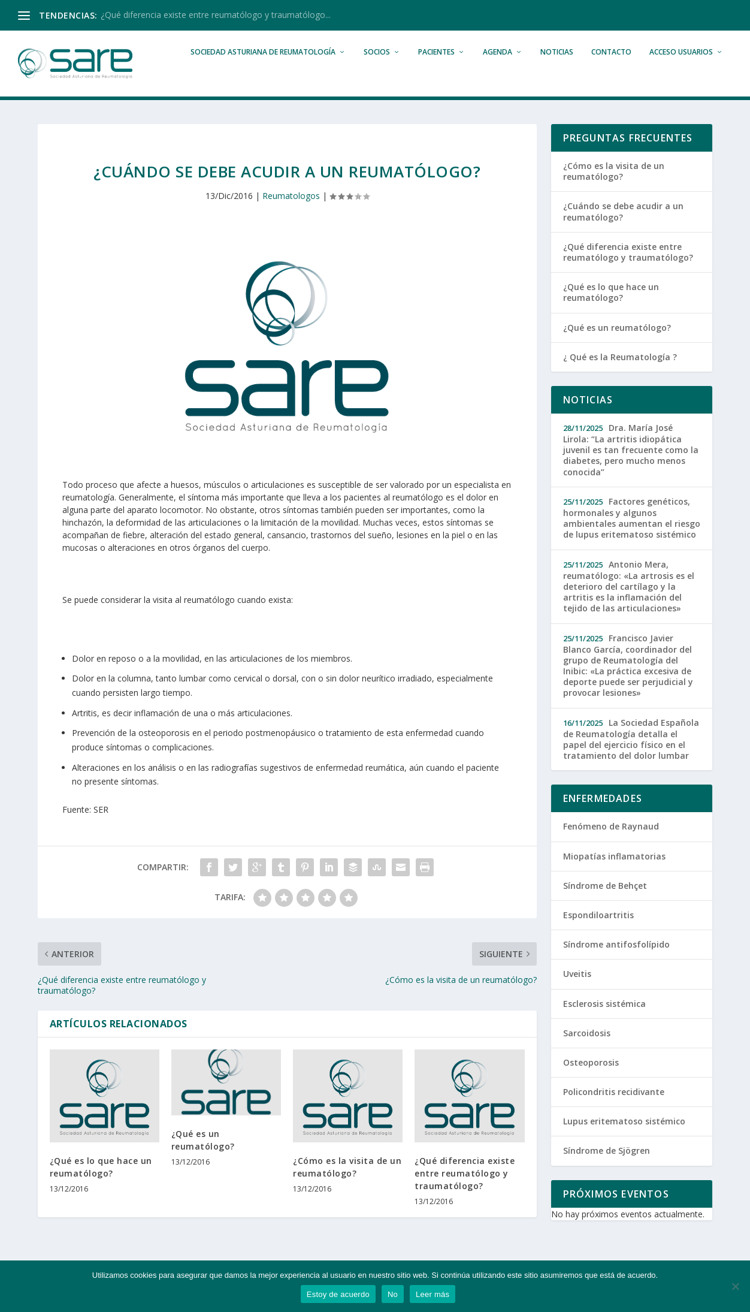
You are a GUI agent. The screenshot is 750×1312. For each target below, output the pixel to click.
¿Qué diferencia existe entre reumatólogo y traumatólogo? (465, 1194)
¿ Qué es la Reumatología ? (620, 378)
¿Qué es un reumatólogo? (617, 348)
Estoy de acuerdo (338, 1294)
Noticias (556, 72)
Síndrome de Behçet (605, 906)
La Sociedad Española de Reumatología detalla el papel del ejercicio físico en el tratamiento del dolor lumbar (631, 760)
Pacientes (436, 72)
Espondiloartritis (598, 936)
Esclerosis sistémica (604, 1024)
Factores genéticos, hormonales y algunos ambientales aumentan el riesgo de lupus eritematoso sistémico (631, 539)
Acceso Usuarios (681, 72)
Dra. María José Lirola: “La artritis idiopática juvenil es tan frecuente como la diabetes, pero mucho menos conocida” (630, 471)
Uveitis (577, 994)
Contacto (611, 72)
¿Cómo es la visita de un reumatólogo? (613, 192)
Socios (377, 72)
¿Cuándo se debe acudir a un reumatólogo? (623, 232)
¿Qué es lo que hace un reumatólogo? (611, 313)
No (393, 1294)
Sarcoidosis (586, 1054)
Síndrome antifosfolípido (616, 965)
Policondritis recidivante (613, 1112)
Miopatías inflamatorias (614, 877)
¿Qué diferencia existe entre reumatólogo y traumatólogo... (216, 14)
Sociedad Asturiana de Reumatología (262, 72)
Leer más (432, 1294)
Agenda (497, 72)
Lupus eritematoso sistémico (624, 1142)
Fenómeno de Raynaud (611, 847)
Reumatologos (291, 216)
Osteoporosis (591, 1083)
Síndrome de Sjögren (606, 1171)
